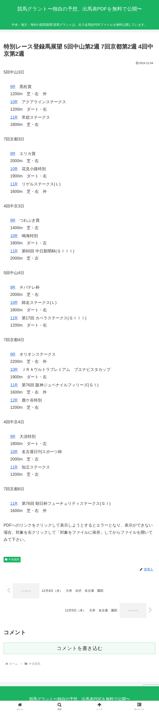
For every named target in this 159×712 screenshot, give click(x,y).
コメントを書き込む (80, 648)
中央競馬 (12, 559)
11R (14, 117)
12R (14, 400)
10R (14, 102)
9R (12, 86)
